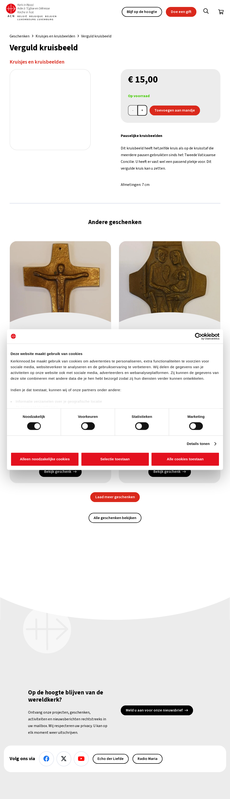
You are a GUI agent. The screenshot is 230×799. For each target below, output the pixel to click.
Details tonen (198, 444)
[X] (64, 758)
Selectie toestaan (115, 459)
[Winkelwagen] (221, 12)
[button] (206, 12)
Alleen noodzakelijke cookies (45, 459)
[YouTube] (81, 758)
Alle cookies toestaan (185, 459)
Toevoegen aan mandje (174, 110)
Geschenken (20, 36)
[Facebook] (46, 758)
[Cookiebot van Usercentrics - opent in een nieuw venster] (198, 336)
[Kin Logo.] (33, 12)
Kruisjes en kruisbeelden (55, 36)
